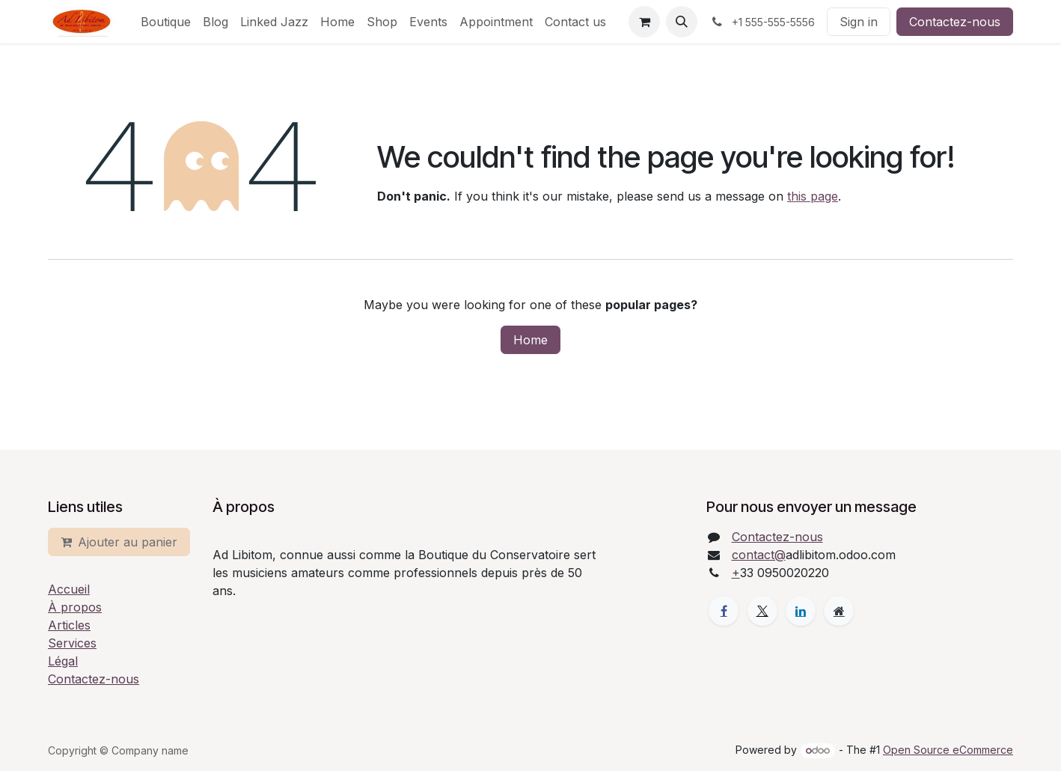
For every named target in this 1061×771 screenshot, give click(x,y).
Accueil (69, 589)
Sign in (859, 21)
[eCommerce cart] (644, 21)
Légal (63, 660)
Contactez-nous (954, 21)
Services (72, 643)
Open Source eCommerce (948, 749)
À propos (75, 607)
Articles (69, 625)
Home (530, 339)
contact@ (759, 554)
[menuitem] (166, 22)
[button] (681, 21)
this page (812, 196)
